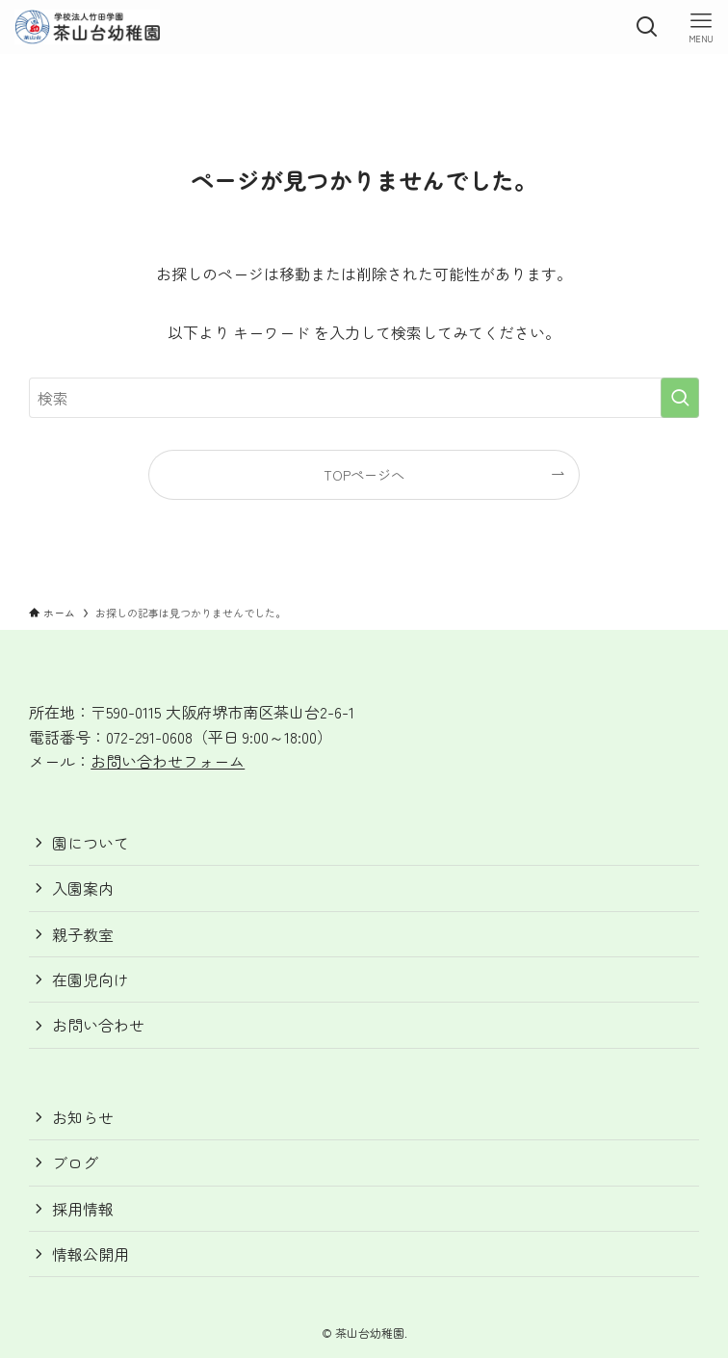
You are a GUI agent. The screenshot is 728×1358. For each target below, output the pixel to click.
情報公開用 (90, 1254)
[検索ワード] (364, 398)
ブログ (75, 1162)
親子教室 (83, 934)
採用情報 (83, 1208)
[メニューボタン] (701, 27)
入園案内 (83, 888)
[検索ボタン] (647, 27)
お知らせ (83, 1117)
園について (90, 842)
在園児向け (90, 979)
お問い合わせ (98, 1024)
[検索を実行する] (680, 398)
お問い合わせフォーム (168, 760)
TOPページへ (364, 474)
